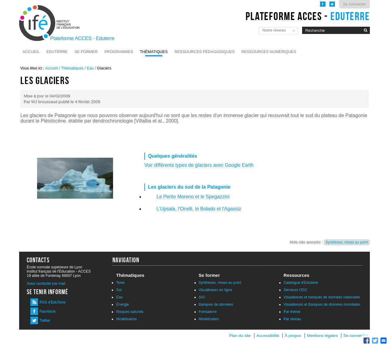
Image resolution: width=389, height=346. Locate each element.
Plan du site (240, 335)
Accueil (31, 51)
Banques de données (216, 304)
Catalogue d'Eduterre (301, 282)
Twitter (45, 320)
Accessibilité (267, 335)
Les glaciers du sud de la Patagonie (189, 187)
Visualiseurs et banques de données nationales (322, 297)
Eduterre (56, 51)
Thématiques (153, 51)
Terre (120, 282)
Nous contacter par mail (46, 283)
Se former (86, 51)
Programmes (119, 51)
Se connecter (354, 4)
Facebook (48, 311)
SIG (202, 297)
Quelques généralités (172, 156)
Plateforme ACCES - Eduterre (82, 38)
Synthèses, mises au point (346, 242)
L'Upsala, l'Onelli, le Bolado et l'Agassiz (199, 208)
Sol (118, 290)
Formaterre (208, 312)
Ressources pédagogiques (204, 51)
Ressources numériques (268, 51)
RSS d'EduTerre (53, 302)
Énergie (122, 304)
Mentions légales (322, 335)
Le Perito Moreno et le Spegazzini (193, 196)
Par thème (292, 312)
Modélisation (126, 319)
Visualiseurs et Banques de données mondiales (322, 304)
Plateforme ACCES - (308, 16)
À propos (293, 335)
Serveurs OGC (296, 290)
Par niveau (292, 319)
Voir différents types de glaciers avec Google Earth (198, 165)
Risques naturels (129, 312)
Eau (90, 68)
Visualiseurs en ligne (215, 290)
